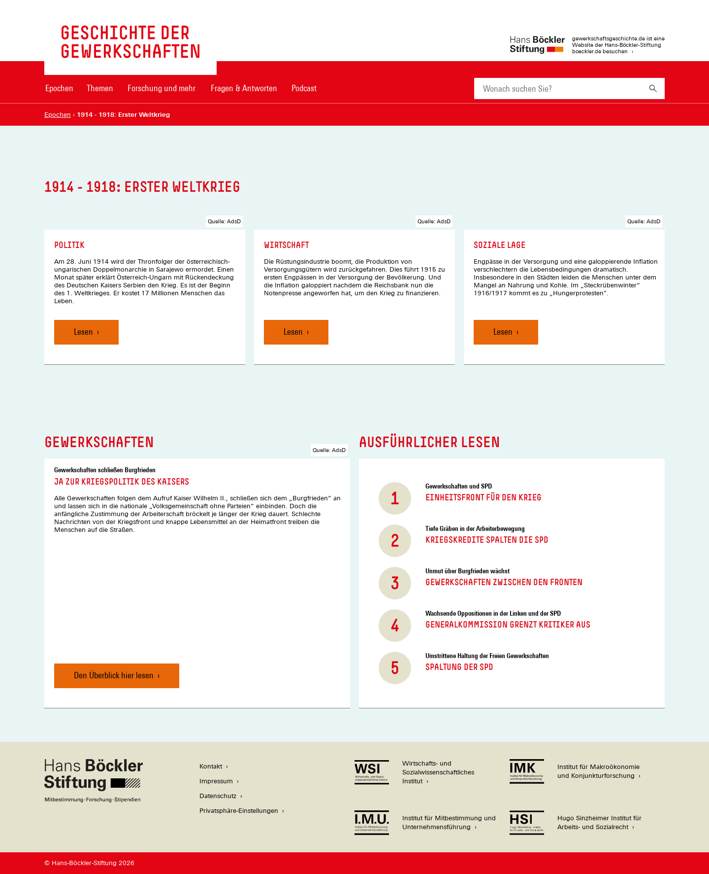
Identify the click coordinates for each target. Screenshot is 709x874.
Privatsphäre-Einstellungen (238, 810)
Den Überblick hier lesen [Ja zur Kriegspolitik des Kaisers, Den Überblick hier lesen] (114, 675)
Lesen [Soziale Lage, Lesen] (503, 331)
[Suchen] (653, 88)
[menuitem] (59, 94)
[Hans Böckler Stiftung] (93, 799)
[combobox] (558, 88)
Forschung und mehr (161, 88)
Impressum (216, 781)
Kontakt (210, 766)
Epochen (59, 88)
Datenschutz (217, 796)
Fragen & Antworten (244, 88)
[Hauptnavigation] (180, 88)
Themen (100, 88)
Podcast (304, 88)
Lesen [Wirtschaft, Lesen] (293, 331)
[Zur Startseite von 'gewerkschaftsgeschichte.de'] (130, 53)
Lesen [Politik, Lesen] (83, 331)
